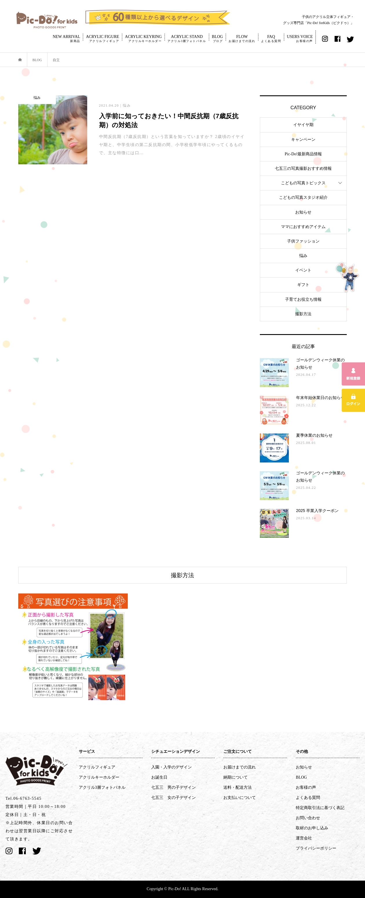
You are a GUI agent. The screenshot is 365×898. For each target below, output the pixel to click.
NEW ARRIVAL (66, 38)
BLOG (217, 38)
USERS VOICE (300, 38)
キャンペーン (303, 139)
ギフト (303, 285)
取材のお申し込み (312, 828)
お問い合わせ (308, 818)
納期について (235, 777)
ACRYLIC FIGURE (102, 38)
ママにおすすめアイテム (303, 227)
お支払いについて (239, 797)
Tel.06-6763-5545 (24, 798)
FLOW (242, 38)
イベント (303, 270)
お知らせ (303, 212)
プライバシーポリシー (316, 848)
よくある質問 (308, 797)
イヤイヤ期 (303, 125)
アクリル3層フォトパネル (102, 787)
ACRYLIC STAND (186, 38)
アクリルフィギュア (97, 767)
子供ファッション (303, 241)
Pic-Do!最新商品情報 (303, 154)
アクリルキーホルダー (99, 777)
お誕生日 (159, 777)
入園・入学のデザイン (171, 767)
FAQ (271, 38)
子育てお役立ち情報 (303, 299)
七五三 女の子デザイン (173, 797)
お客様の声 (306, 787)
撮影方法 (303, 314)
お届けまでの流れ (239, 767)
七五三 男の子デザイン (173, 787)
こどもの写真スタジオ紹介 (303, 197)
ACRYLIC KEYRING (143, 38)
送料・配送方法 (237, 787)
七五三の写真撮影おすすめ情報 (303, 168)
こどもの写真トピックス (303, 183)
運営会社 (304, 838)
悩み (303, 256)
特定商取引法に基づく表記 (320, 808)
